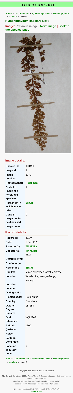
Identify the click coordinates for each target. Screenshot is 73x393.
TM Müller (31, 246)
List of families (22, 13)
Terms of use (36, 392)
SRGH (29, 202)
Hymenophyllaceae (41, 13)
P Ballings (32, 183)
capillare (13, 17)
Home (9, 13)
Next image (48, 26)
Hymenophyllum (61, 13)
